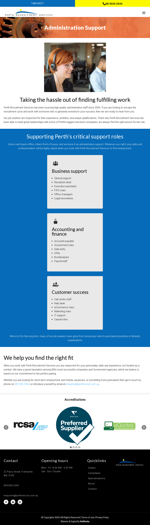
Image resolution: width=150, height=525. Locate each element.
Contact (92, 489)
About (91, 483)
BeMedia (84, 521)
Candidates (94, 473)
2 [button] (74, 447)
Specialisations (96, 478)
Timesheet (37, 3)
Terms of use (87, 517)
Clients (92, 468)
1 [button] (71, 447)
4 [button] (79, 447)
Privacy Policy (102, 517)
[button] (6, 427)
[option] (30, 426)
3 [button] (76, 447)
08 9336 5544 (22, 384)
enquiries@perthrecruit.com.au (82, 384)
